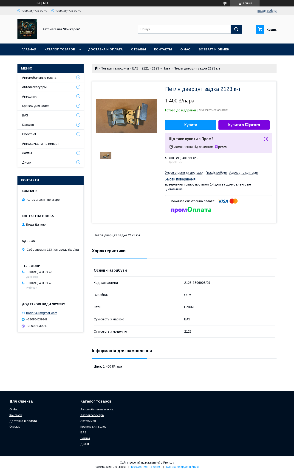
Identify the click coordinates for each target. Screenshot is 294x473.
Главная (29, 49)
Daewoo (28, 125)
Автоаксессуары (34, 87)
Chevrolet (29, 134)
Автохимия (30, 96)
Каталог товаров (60, 49)
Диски (26, 162)
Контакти (15, 415)
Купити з (244, 125)
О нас (185, 49)
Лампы (27, 153)
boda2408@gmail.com (41, 313)
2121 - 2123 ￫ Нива (155, 68)
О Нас (13, 409)
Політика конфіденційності (182, 466)
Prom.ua (168, 462)
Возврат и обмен (214, 49)
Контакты (163, 49)
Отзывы (138, 49)
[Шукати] (236, 29)
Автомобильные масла (39, 77)
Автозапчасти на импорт (40, 143)
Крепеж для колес (35, 106)
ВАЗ (135, 68)
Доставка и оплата (105, 49)
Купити (190, 125)
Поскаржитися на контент (146, 466)
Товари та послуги (115, 68)
